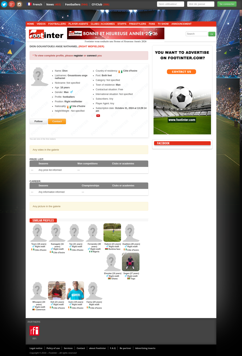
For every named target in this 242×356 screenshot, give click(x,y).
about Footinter (97, 348)
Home (30, 24)
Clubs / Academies (103, 24)
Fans (152, 24)
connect (92, 55)
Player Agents (78, 24)
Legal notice (36, 348)
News (53, 4)
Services (68, 348)
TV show (163, 24)
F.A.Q (113, 348)
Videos (41, 24)
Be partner (125, 348)
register (78, 55)
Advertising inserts (145, 348)
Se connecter (226, 4)
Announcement (181, 24)
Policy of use (53, 348)
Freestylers (137, 24)
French (37, 4)
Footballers (76, 4)
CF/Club (100, 4)
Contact (81, 348)
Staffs (121, 24)
